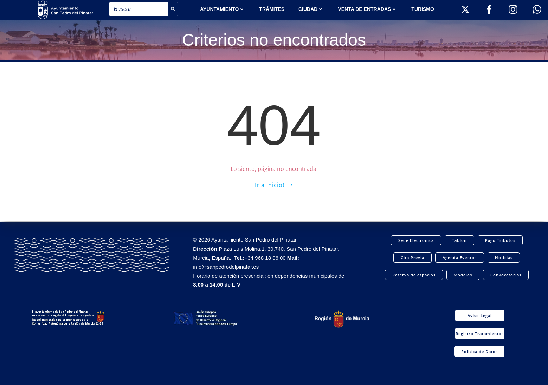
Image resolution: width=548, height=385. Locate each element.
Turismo (422, 9)
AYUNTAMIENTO (222, 9)
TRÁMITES (271, 9)
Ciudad (311, 9)
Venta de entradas (367, 9)
